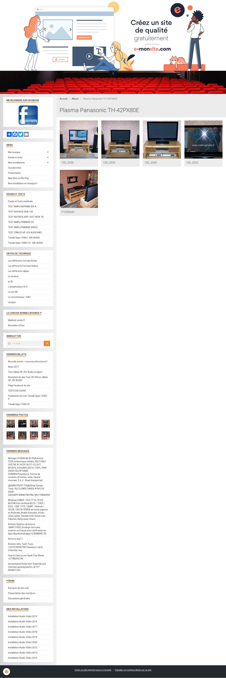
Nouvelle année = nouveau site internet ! (28, 361)
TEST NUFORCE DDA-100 (20, 212)
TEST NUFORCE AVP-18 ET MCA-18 (25, 217)
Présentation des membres (21, 593)
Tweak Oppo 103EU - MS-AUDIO (24, 238)
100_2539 (111, 163)
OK (46, 343)
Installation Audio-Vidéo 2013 (22, 653)
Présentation (14, 173)
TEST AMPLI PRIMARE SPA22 (23, 227)
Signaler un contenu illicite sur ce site (133, 670)
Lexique (12, 302)
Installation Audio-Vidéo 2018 (22, 632)
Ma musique (14, 152)
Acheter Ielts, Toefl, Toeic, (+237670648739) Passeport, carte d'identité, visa (25, 547)
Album (75, 99)
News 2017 (13, 367)
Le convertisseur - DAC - (20, 297)
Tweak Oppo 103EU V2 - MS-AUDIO (25, 243)
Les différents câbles (18, 271)
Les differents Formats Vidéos (23, 266)
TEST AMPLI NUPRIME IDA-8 (22, 206)
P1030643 (69, 212)
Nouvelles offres (16, 325)
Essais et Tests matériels (20, 201)
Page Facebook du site (19, 385)
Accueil (63, 99)
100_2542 (194, 163)
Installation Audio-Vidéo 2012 (22, 647)
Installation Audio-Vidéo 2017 (22, 627)
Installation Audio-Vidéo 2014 (22, 658)
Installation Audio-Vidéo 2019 (22, 637)
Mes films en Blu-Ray (18, 178)
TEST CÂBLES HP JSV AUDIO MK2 (25, 232)
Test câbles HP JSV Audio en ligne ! (25, 372)
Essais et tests (15, 157)
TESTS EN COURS (17, 391)
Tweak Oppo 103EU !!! (18, 404)
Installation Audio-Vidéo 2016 (22, 621)
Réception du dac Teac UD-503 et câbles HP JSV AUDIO (28, 379)
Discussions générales (19, 598)
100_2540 (152, 163)
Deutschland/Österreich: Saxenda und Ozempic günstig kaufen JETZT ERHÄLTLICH (27, 567)
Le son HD (13, 292)
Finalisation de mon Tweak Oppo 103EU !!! (27, 397)
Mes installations (16, 163)
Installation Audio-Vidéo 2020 (22, 642)
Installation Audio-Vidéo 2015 (22, 616)
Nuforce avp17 (15, 539)
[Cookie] (6, 671)
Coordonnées (14, 168)
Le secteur (13, 276)
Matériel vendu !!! (16, 320)
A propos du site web (18, 588)
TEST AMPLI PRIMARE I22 (21, 222)
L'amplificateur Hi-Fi (18, 287)
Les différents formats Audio (22, 261)
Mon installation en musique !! (22, 183)
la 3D (10, 281)
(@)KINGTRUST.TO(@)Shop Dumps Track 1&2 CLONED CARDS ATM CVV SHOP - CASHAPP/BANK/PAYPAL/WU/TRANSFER (29, 490)
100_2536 (69, 163)
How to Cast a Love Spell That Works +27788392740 (26, 557)
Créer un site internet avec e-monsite (93, 670)
